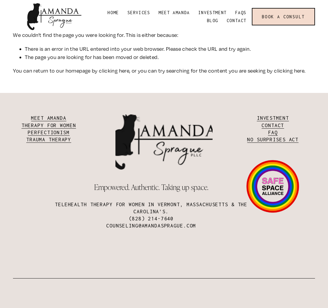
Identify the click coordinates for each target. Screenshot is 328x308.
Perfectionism (48, 132)
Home (113, 12)
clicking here (114, 71)
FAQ (273, 132)
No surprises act (272, 139)
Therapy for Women (49, 125)
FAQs (241, 12)
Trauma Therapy (48, 139)
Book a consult (283, 16)
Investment (212, 12)
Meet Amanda (174, 12)
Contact (237, 20)
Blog (212, 20)
